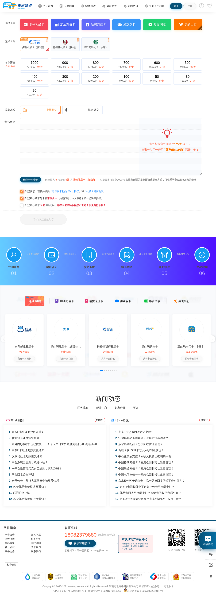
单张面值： (11, 64)
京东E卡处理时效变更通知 (26, 450)
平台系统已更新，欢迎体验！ (28, 462)
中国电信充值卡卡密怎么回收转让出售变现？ (144, 474)
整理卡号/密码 (30, 179)
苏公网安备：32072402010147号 (145, 590)
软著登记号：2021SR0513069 (104, 590)
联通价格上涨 (19, 492)
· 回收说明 (35, 543)
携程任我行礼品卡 (108, 346)
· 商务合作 (9, 551)
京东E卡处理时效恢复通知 (26, 431)
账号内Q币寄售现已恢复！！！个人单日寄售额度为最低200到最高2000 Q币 (57, 444)
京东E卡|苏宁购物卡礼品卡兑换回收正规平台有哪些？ (150, 480)
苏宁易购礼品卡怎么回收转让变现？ (139, 444)
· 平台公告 (9, 534)
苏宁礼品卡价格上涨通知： (28, 498)
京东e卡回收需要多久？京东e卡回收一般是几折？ (148, 498)
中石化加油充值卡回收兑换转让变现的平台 (143, 456)
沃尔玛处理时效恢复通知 (25, 456)
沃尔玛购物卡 (149, 346)
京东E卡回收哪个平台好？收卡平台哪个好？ (145, 486)
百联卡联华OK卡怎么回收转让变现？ (139, 450)
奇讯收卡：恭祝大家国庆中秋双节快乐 (34, 480)
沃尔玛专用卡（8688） (191, 346)
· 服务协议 (35, 538)
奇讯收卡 (169, 586)
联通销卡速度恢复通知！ (25, 438)
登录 (176, 6)
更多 (136, 407)
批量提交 (40, 110)
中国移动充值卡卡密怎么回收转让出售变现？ (144, 462)
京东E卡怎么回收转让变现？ (134, 431)
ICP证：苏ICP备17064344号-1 (69, 590)
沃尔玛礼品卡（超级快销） (67, 346)
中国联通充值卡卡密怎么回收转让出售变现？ (144, 468)
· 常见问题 (35, 534)
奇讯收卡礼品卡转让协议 (65, 191)
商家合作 (120, 407)
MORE (99, 420)
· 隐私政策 (9, 543)
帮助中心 (101, 407)
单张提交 (82, 110)
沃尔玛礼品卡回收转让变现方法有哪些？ (141, 438)
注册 (190, 6)
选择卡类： (11, 23)
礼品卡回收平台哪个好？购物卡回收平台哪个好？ (148, 492)
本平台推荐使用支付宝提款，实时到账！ (35, 468)
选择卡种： (11, 41)
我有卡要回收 (24, 358)
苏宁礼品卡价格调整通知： (28, 486)
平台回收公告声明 (21, 474)
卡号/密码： (11, 121)
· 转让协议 (9, 547)
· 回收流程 (9, 538)
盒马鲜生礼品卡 (24, 346)
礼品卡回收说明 (94, 191)
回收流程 (82, 407)
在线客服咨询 (79, 543)
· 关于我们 (35, 547)
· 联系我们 (35, 551)
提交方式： (11, 109)
